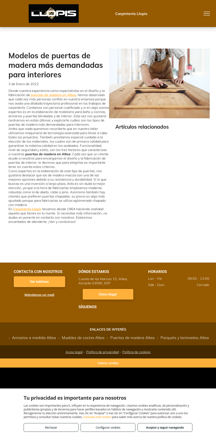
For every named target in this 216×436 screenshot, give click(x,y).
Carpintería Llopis (27, 209)
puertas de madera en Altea (53, 95)
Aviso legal (74, 352)
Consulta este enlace (97, 417)
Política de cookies (136, 352)
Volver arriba (108, 363)
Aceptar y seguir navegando (165, 427)
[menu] (206, 13)
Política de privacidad (102, 352)
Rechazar (51, 427)
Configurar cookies (108, 427)
